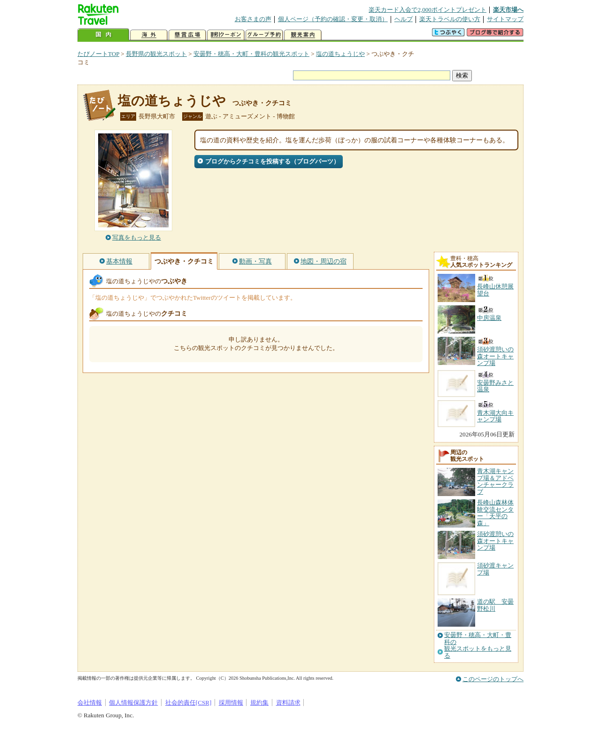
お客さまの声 (253, 19)
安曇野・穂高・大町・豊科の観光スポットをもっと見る (477, 645)
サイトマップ (505, 19)
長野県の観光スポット (156, 53)
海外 (149, 35)
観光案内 (303, 35)
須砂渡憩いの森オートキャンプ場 (495, 540)
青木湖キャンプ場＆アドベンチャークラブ (495, 481)
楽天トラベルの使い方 (449, 19)
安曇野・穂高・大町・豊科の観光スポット (251, 53)
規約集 (259, 702)
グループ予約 (264, 35)
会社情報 (89, 702)
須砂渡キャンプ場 (495, 568)
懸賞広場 (187, 35)
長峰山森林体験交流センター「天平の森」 (495, 512)
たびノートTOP (98, 53)
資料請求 (288, 702)
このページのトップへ (493, 679)
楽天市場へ (508, 9)
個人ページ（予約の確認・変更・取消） (333, 19)
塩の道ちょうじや (340, 53)
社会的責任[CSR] (188, 702)
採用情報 (231, 702)
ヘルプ (403, 19)
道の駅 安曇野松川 (495, 605)
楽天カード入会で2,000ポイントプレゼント (427, 9)
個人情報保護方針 (133, 702)
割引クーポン (226, 35)
